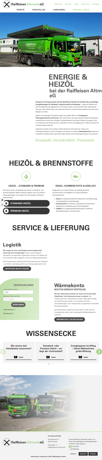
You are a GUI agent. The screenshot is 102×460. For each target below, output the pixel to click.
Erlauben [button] (93, 454)
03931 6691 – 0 (53, 445)
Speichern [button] (83, 454)
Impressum (43, 456)
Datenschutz (35, 456)
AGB (49, 456)
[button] (3, 352)
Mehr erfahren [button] (80, 443)
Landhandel (59, 6)
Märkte (20, 6)
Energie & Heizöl (81, 6)
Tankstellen (38, 6)
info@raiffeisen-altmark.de (56, 447)
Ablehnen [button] (73, 454)
